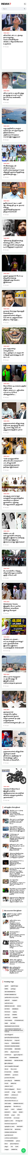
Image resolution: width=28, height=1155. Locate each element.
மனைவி (7, 1092)
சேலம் (18, 1089)
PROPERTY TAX (8, 1129)
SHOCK (19, 1006)
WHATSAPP (20, 1126)
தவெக (18, 1140)
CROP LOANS (8, 1103)
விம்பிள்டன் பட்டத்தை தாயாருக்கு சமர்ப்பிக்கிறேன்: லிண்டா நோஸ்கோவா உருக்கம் (13, 39)
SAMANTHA (14, 1149)
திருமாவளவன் (15, 1051)
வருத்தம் (14, 1000)
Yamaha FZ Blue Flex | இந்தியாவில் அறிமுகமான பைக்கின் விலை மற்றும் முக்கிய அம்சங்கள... (13, 793)
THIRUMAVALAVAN (13, 1057)
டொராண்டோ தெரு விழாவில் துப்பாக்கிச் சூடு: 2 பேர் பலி (12, 573)
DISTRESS (7, 1008)
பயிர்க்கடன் (14, 1094)
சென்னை (7, 1011)
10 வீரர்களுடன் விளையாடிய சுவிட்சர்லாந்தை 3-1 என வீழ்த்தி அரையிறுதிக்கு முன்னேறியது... (13, 170)
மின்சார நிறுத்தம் (9, 1089)
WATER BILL (18, 1129)
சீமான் (6, 1069)
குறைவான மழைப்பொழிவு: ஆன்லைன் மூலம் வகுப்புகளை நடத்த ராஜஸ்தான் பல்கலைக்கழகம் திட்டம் (13, 717)
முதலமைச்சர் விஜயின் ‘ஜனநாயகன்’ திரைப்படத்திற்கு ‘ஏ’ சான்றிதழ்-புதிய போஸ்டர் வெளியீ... (13, 756)
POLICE (6, 1083)
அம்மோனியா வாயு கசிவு (11, 997)
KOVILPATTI (7, 1112)
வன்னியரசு (8, 1054)
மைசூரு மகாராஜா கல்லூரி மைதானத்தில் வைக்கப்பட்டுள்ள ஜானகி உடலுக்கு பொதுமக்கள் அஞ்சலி (13, 500)
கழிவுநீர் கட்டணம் (9, 1126)
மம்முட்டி (7, 1043)
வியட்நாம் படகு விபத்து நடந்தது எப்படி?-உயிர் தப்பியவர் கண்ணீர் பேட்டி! (13, 96)
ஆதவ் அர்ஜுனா (18, 1054)
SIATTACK (12, 1023)
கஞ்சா (6, 1109)
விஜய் (6, 1146)
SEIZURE (7, 1115)
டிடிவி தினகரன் (9, 1135)
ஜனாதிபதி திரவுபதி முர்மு (12, 1037)
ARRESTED (13, 1083)
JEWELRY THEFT (9, 1086)
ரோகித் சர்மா (8, 1040)
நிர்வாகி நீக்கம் (14, 1143)
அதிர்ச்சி (7, 1000)
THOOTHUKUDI (8, 1020)
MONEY (21, 1112)
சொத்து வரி (19, 1120)
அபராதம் (7, 1014)
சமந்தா (7, 1149)
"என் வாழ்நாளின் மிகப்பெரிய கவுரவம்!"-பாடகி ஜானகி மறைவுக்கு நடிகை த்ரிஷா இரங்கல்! (13, 463)
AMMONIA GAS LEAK (10, 1006)
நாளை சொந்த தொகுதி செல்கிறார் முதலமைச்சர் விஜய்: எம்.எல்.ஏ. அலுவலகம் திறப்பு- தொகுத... (13, 315)
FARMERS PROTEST (18, 1103)
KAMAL (6, 988)
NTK (18, 1115)
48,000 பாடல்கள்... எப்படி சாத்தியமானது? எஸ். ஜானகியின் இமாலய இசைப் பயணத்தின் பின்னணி (13, 643)
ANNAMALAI (15, 1008)
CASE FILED (7, 1017)
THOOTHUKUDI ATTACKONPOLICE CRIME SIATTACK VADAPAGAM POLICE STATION (14, 1030)
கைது (13, 1092)
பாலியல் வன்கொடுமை (11, 1138)
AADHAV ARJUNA (18, 1060)
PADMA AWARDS (15, 1043)
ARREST (7, 1094)
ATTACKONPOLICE (19, 1020)
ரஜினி (6, 986)
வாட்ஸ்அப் (16, 1117)
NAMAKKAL (17, 1080)
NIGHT (19, 1092)
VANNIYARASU (8, 1060)
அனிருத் (13, 988)
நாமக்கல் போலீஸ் (9, 1077)
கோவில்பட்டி (17, 1106)
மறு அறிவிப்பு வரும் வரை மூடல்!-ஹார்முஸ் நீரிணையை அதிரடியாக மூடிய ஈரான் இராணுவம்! (13, 133)
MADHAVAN (17, 1049)
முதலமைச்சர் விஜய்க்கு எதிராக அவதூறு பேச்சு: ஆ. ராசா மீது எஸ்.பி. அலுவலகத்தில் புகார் (13, 427)
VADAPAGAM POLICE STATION (12, 1026)
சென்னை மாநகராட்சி (11, 1123)
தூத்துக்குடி (8, 1106)
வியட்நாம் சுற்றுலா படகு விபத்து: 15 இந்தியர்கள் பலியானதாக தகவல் (12, 680)
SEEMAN (16, 1071)
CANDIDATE (7, 1074)
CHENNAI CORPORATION (11, 1132)
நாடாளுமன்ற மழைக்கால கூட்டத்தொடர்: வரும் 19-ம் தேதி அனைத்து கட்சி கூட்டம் (13, 353)
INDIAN (6, 3)
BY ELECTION (8, 1071)
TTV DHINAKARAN (9, 1140)
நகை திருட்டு (8, 1080)
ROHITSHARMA (8, 1049)
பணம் (12, 1109)
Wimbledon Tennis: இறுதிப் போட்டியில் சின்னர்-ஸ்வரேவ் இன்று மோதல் (12, 607)
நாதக (13, 1115)
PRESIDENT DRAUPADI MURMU (12, 1046)
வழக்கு (15, 1011)
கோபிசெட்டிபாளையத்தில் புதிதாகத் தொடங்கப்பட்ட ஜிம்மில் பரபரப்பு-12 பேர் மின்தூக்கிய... (14, 390)
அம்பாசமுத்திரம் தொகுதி (12, 1066)
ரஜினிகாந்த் (14, 986)
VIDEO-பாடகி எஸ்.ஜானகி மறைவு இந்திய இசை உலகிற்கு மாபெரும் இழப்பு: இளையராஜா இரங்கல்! (13, 538)
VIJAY (16, 1146)
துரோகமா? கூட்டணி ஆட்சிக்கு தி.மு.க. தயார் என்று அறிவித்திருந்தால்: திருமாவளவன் (13, 207)
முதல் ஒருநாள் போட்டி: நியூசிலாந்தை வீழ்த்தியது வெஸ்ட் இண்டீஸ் (13, 279)
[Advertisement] (14, 57)
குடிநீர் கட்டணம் (9, 1120)
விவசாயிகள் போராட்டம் (11, 1100)
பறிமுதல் (19, 1109)
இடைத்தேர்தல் (9, 1063)
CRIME (6, 1023)
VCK (6, 1057)
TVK (12, 1146)
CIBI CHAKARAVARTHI (10, 991)
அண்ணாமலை (9, 1003)
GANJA (14, 1112)
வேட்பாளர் (14, 1069)
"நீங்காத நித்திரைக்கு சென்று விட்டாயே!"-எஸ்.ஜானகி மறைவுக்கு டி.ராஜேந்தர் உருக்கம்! (13, 244)
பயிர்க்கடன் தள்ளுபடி (10, 1097)
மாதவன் (17, 1040)
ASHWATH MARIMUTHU (10, 994)
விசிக (6, 1051)
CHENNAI (14, 1014)
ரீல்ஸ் (6, 1143)
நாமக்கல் (15, 1074)
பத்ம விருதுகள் (9, 1034)
